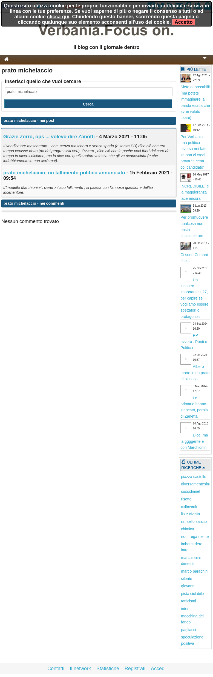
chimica (187, 529)
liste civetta (190, 514)
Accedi (158, 668)
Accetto (184, 22)
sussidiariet (190, 491)
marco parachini (194, 571)
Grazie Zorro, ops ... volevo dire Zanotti (49, 136)
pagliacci (188, 630)
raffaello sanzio (194, 521)
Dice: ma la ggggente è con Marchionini (194, 441)
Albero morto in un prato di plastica (194, 372)
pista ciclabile (192, 593)
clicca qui (58, 16)
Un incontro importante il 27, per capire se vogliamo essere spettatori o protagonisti (194, 298)
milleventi (189, 506)
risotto (186, 499)
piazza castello (193, 476)
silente (186, 578)
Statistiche (107, 668)
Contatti (55, 668)
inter (184, 608)
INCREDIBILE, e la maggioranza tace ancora (194, 192)
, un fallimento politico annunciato (64, 172)
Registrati (135, 668)
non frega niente (195, 536)
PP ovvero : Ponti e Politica (193, 341)
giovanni (188, 586)
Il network (80, 668)
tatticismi (188, 601)
